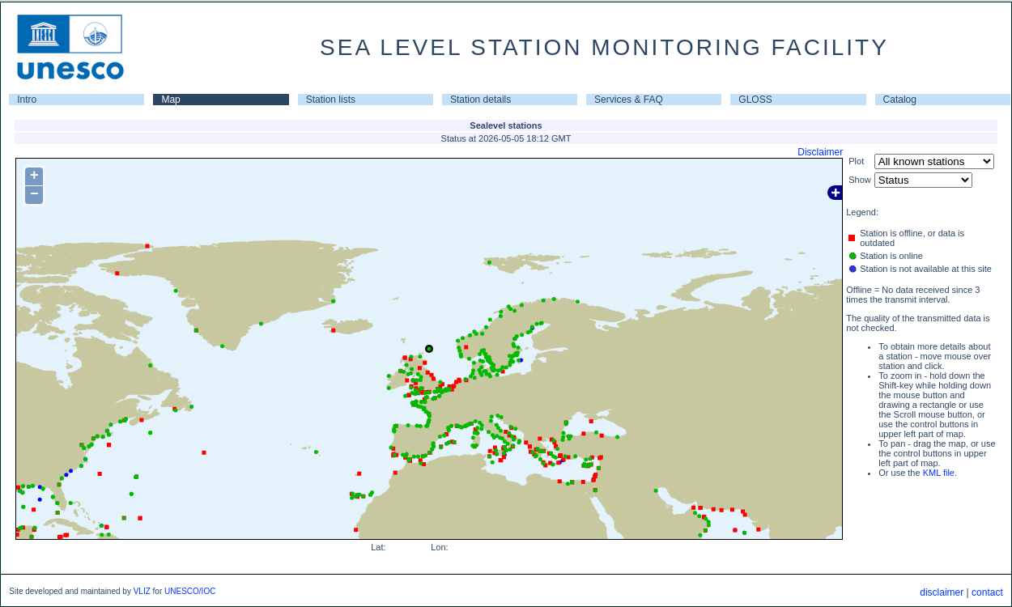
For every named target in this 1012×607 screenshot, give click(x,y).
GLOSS (755, 99)
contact (987, 592)
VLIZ (142, 591)
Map (170, 99)
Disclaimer (820, 152)
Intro (26, 99)
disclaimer (941, 592)
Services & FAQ (628, 99)
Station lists (330, 99)
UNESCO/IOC (189, 591)
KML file (939, 473)
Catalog (899, 99)
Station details (480, 99)
